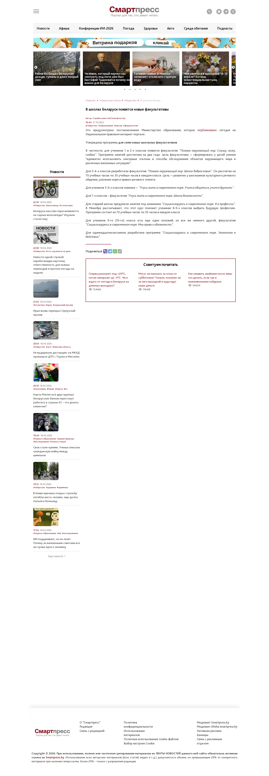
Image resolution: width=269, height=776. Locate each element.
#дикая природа (65, 438)
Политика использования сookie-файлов (151, 739)
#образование (105, 125)
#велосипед (52, 205)
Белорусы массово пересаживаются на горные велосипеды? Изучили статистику (56, 215)
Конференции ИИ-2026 (96, 28)
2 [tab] (131, 89)
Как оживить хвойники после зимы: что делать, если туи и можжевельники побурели (210, 277)
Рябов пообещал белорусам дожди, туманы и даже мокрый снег (56, 77)
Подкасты (224, 28)
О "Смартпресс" (90, 722)
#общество (91, 125)
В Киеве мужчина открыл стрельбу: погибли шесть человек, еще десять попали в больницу (55, 497)
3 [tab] (136, 89)
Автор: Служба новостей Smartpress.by (105, 118)
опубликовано (207, 130)
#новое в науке (58, 441)
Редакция (86, 726)
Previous (35, 67)
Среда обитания (196, 28)
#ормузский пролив (63, 305)
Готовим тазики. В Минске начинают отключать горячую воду (155, 77)
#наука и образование (44, 438)
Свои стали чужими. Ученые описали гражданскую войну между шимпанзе (56, 451)
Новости (43, 28)
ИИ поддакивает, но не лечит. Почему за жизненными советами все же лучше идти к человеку (56, 543)
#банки (50, 389)
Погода (128, 28)
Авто (170, 28)
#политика (39, 305)
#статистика (66, 205)
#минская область (61, 347)
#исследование (41, 441)
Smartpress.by (55, 757)
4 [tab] (141, 89)
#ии (59, 533)
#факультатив (130, 125)
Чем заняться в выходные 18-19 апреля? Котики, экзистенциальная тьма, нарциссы (205, 78)
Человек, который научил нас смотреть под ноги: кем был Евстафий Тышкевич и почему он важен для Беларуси (107, 78)
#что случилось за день (58, 251)
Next (233, 67)
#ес (66, 389)
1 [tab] (126, 89)
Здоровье (151, 28)
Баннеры (202, 735)
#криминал (62, 487)
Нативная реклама (209, 731)
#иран (48, 305)
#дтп (48, 347)
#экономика (39, 389)
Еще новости (55, 556)
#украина (51, 487)
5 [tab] (146, 89)
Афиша (64, 28)
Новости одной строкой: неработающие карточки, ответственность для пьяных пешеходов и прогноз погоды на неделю (53, 264)
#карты (59, 389)
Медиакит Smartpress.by (213, 722)
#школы (118, 125)
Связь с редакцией (92, 731)
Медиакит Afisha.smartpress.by (217, 726)
